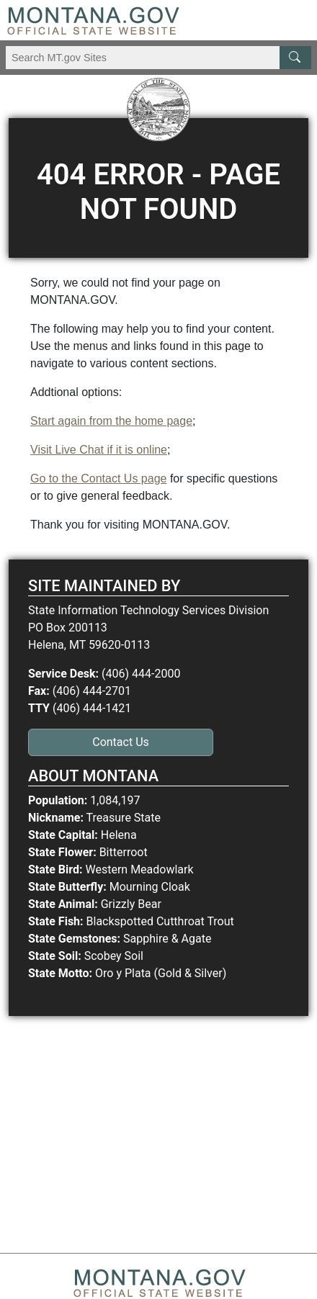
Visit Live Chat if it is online (98, 450)
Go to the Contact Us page (98, 478)
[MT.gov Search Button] (295, 57)
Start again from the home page (111, 421)
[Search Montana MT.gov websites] (158, 57)
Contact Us (120, 742)
